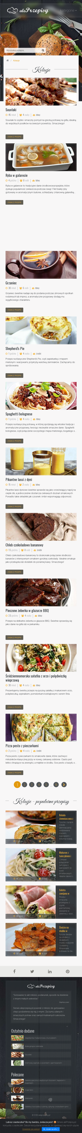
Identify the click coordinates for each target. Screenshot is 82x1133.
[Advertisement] (41, 228)
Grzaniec (11, 282)
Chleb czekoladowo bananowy (24, 544)
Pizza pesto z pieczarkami (22, 745)
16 (56, 784)
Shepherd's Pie (15, 348)
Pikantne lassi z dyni (19, 479)
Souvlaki (11, 109)
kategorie (67, 10)
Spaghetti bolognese (19, 413)
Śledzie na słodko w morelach (64, 929)
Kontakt (68, 1119)
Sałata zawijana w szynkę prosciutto (64, 891)
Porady (45, 1119)
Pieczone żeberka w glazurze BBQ (27, 610)
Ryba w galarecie (17, 175)
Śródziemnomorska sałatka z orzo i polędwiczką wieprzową (36, 678)
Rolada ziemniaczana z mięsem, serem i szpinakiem (66, 816)
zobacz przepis (14, 137)
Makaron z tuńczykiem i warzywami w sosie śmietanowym (65, 854)
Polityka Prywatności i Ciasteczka (57, 1122)
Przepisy (35, 1119)
